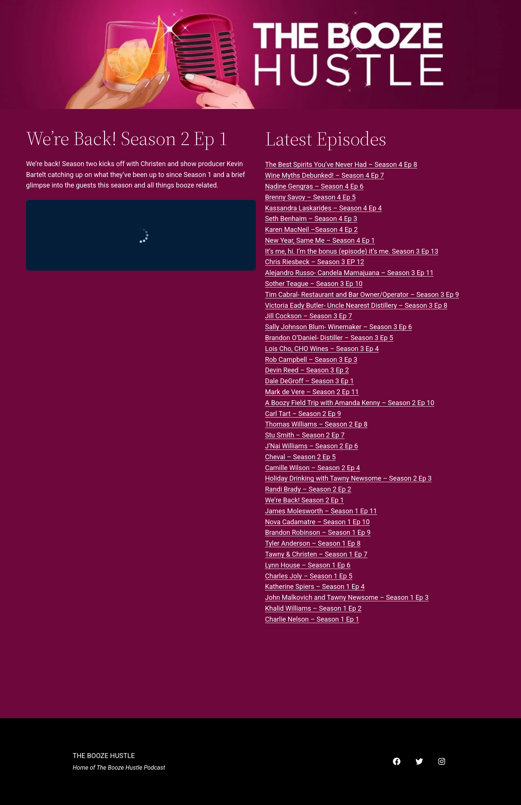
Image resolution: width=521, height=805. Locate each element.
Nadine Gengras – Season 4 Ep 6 (314, 186)
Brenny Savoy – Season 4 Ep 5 (310, 197)
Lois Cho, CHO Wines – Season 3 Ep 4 (322, 349)
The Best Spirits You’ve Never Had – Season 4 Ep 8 (341, 164)
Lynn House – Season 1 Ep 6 (307, 565)
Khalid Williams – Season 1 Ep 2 (313, 608)
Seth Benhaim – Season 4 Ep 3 (311, 218)
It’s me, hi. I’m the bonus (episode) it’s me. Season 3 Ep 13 (351, 251)
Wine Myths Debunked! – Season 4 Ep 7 (324, 175)
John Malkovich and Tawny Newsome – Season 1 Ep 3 (347, 597)
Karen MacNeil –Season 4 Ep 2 (311, 229)
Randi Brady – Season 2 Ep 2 (308, 489)
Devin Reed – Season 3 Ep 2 (307, 370)
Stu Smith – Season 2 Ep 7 (305, 435)
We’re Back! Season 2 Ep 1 (304, 500)
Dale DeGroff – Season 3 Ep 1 (309, 381)
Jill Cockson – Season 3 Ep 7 (308, 316)
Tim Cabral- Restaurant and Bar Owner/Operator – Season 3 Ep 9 (362, 294)
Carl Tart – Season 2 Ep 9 (303, 414)
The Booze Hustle (104, 756)
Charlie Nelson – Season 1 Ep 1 (312, 619)
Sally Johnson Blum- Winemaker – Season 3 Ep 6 (338, 327)
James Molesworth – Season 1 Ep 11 (321, 511)
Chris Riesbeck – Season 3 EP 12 (314, 262)
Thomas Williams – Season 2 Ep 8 (316, 424)
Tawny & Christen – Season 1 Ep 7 (316, 554)
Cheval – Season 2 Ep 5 (300, 457)
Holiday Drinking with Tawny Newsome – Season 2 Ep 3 (348, 478)
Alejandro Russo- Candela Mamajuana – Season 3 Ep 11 (349, 273)
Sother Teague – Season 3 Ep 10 (314, 284)
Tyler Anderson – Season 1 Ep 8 (313, 543)
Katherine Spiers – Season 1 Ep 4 (315, 586)
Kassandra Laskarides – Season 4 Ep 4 (323, 208)
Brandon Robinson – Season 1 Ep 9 (318, 532)
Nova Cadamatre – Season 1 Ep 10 (317, 522)
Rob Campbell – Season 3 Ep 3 (311, 359)
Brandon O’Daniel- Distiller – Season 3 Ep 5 (329, 338)
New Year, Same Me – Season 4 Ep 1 (320, 240)
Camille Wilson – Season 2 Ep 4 (312, 468)
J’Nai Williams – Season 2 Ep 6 (311, 446)
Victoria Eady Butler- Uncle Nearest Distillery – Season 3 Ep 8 (356, 305)
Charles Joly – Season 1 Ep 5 (309, 576)
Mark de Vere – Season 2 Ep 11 (312, 392)
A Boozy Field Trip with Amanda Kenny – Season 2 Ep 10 (350, 403)
